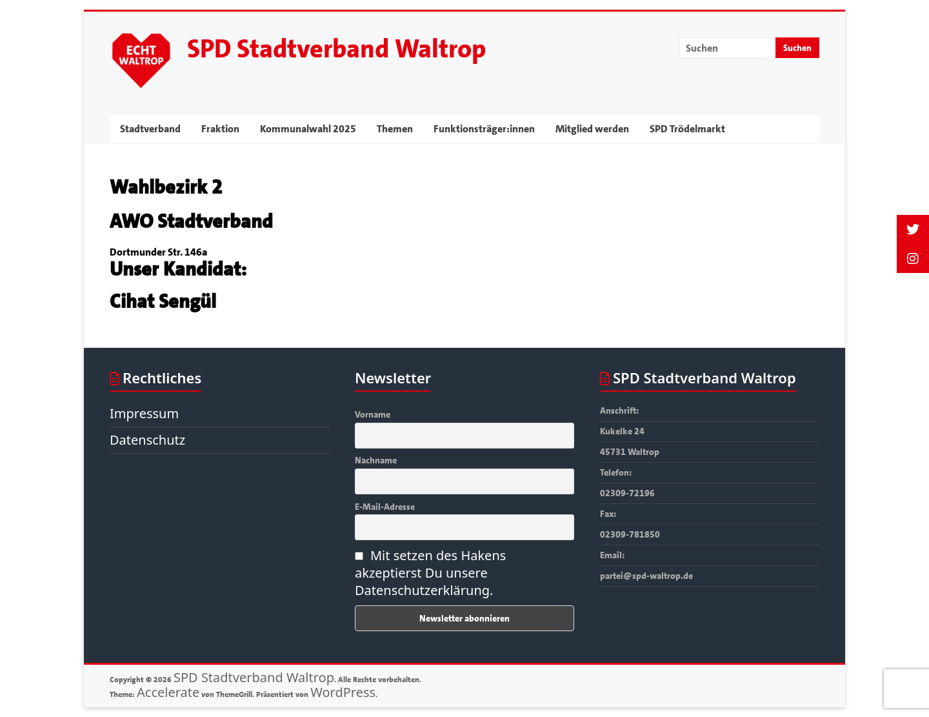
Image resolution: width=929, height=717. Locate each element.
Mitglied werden (592, 129)
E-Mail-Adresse (385, 506)
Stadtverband (150, 129)
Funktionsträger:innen (484, 129)
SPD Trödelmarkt (687, 129)
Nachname (376, 460)
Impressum (144, 413)
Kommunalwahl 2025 (308, 129)
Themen (395, 129)
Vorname (372, 414)
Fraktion (220, 129)
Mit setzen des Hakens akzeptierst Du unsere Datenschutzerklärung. (430, 573)
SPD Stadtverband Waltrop (336, 49)
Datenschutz (147, 440)
